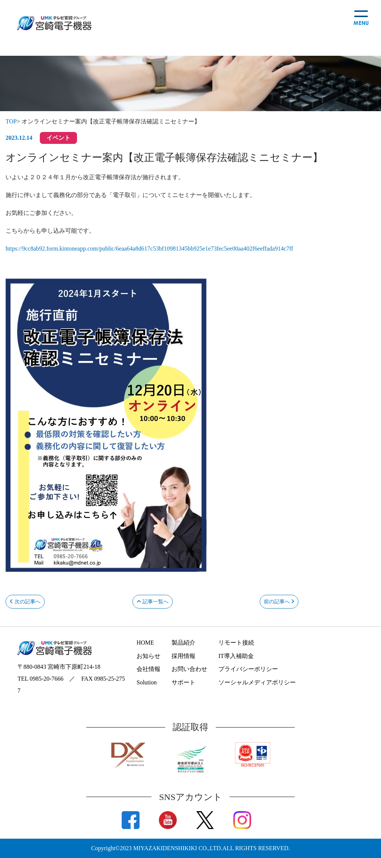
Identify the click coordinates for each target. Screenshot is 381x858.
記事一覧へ (153, 601)
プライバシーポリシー (248, 669)
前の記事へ (279, 601)
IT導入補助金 (236, 656)
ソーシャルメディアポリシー (257, 682)
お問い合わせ (189, 669)
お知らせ (148, 656)
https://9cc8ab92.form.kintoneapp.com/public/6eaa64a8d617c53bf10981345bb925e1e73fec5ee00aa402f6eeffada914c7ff (149, 248)
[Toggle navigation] (358, 17)
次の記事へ (25, 601)
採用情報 (183, 656)
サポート (183, 682)
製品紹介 (183, 642)
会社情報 (148, 669)
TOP (11, 121)
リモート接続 (236, 642)
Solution (147, 682)
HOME (145, 642)
